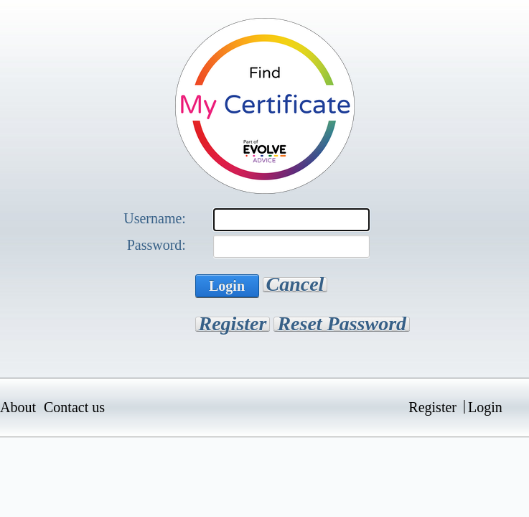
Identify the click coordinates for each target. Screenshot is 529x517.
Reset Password (341, 324)
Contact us (74, 407)
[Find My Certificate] (265, 104)
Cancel (295, 284)
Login (227, 286)
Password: (156, 245)
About (18, 407)
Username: (154, 218)
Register (233, 324)
